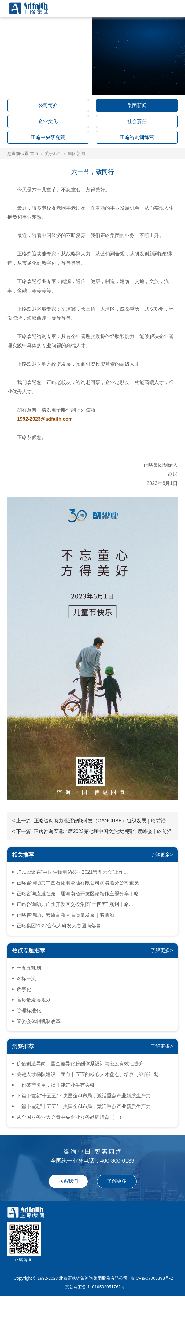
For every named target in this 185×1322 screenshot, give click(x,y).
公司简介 (48, 105)
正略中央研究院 (48, 137)
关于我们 (53, 153)
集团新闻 (137, 105)
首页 (34, 153)
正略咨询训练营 (137, 137)
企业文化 (48, 121)
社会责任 (137, 121)
